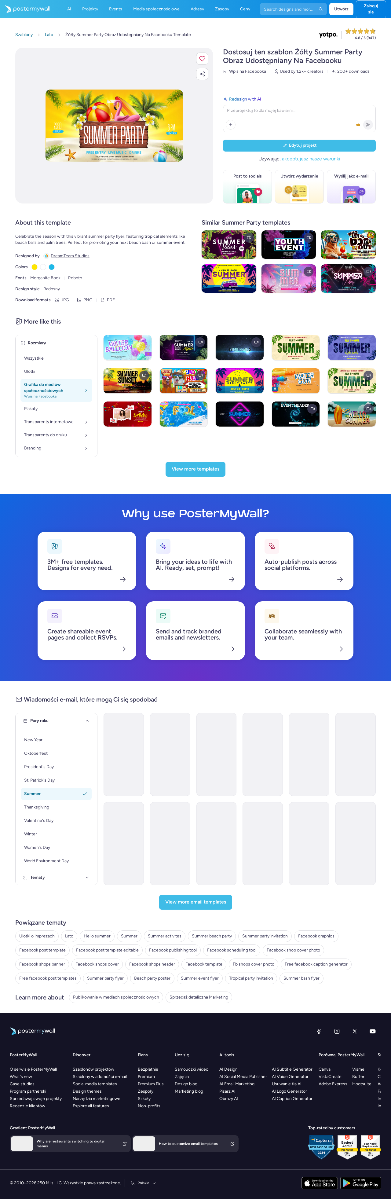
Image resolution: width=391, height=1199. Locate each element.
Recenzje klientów (27, 1106)
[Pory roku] (87, 720)
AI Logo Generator (289, 1091)
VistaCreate (330, 1076)
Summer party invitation (265, 936)
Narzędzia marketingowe (96, 1098)
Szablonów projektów (93, 1069)
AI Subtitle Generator (292, 1069)
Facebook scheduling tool (231, 950)
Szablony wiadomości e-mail (100, 1076)
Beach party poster (152, 978)
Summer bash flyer (301, 978)
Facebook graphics (316, 936)
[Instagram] (337, 1031)
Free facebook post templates (48, 978)
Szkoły (144, 1098)
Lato (69, 936)
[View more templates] (195, 469)
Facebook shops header (152, 964)
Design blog (186, 1084)
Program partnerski (28, 1091)
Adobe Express (333, 1084)
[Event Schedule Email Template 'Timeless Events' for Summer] (355, 754)
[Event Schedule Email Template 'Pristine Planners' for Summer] (170, 754)
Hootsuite (361, 1084)
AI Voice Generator (290, 1076)
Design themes (87, 1091)
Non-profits (149, 1106)
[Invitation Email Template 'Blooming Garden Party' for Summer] (263, 843)
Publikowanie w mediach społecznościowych (116, 997)
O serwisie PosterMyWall (33, 1069)
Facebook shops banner (42, 964)
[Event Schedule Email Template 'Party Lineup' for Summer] (309, 754)
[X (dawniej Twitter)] (355, 1031)
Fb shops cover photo (253, 964)
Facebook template (203, 964)
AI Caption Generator (292, 1098)
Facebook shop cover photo (293, 950)
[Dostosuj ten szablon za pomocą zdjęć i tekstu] (114, 126)
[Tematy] (87, 877)
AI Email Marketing (236, 1084)
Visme (358, 1069)
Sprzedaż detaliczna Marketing (199, 997)
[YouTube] (373, 1031)
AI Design (228, 1069)
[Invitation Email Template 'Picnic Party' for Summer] (124, 843)
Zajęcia (182, 1076)
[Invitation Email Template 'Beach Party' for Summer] (124, 754)
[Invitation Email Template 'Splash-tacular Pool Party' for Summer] (170, 843)
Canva (325, 1069)
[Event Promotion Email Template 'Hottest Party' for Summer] (355, 843)
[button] (202, 59)
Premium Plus (151, 1084)
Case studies (22, 1084)
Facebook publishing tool (173, 950)
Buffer (358, 1076)
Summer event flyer (200, 978)
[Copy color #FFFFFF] (43, 267)
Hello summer (97, 936)
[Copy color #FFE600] (34, 267)
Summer (129, 936)
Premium (146, 1076)
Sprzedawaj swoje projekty (36, 1098)
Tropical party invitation (251, 978)
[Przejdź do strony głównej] (25, 9)
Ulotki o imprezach (37, 936)
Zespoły (145, 1091)
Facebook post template (42, 950)
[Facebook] (319, 1031)
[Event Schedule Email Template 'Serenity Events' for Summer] (263, 754)
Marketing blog (189, 1091)
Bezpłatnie (148, 1069)
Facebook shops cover (97, 964)
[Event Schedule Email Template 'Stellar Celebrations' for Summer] (216, 754)
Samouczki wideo (191, 1069)
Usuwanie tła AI (286, 1084)
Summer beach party (212, 936)
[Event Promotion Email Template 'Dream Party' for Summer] (216, 843)
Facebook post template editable (107, 950)
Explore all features (91, 1106)
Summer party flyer (105, 978)
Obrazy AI (228, 1098)
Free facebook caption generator (316, 964)
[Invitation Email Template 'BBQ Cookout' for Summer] (309, 843)
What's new (21, 1076)
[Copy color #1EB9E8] (52, 267)
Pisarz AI (227, 1091)
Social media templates (95, 1084)
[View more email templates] (195, 902)
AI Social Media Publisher (243, 1076)
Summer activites (164, 936)
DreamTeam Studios (70, 255)
